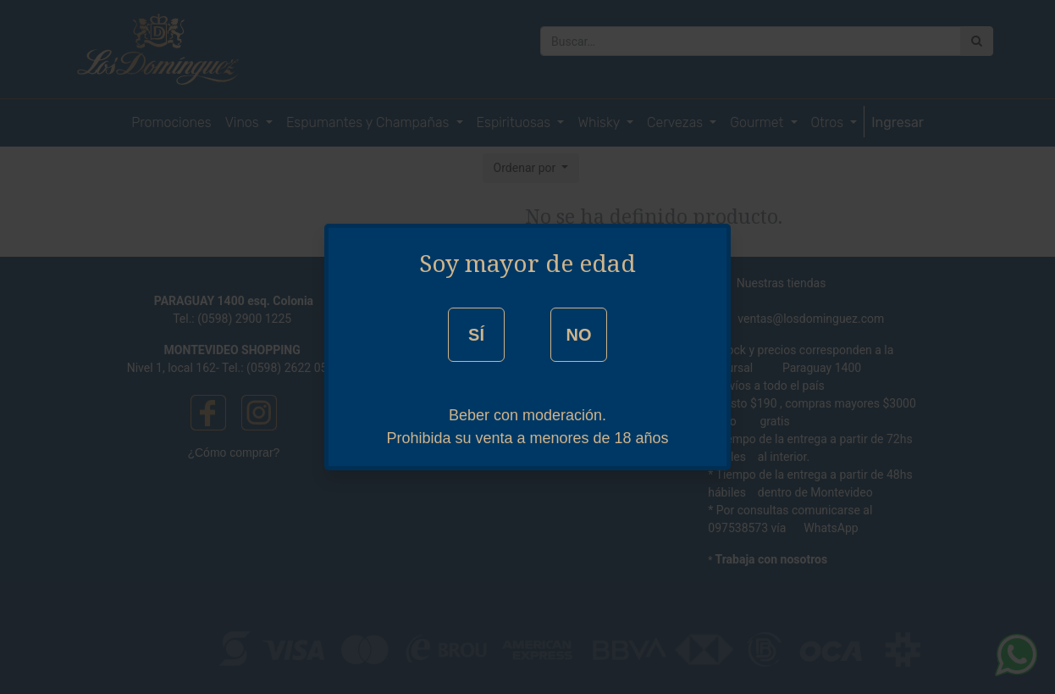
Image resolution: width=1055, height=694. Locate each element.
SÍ (476, 334)
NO (578, 334)
